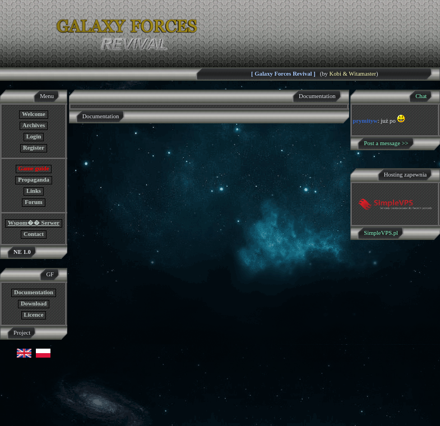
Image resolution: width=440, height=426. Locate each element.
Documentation (33, 292)
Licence (34, 315)
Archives (33, 125)
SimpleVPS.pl (381, 233)
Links (33, 191)
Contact (34, 234)
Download (34, 303)
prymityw (365, 121)
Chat (421, 96)
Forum (33, 202)
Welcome (33, 114)
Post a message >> (386, 143)
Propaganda (33, 180)
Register (33, 148)
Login (33, 136)
